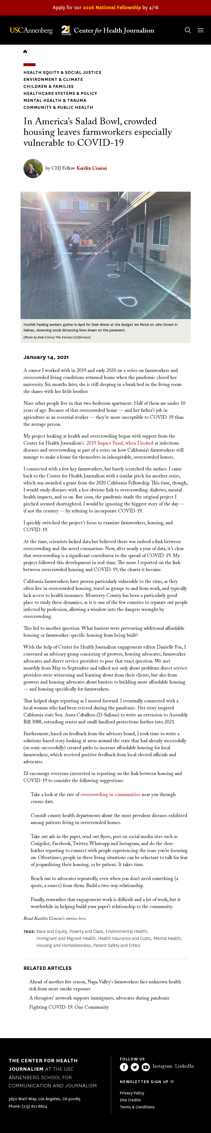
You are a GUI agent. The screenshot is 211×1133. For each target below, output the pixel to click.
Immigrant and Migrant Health (65, 938)
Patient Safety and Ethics (116, 945)
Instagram (162, 1066)
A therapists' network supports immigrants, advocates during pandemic (99, 998)
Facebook (124, 1067)
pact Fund (113, 443)
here (81, 918)
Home (25, 51)
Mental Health (167, 938)
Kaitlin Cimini (92, 168)
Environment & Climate (53, 79)
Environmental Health (126, 931)
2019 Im (95, 443)
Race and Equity (51, 931)
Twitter (135, 1067)
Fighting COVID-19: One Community (69, 1007)
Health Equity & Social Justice (62, 72)
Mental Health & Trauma (55, 100)
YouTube (146, 1067)
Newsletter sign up (144, 1081)
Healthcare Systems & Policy (60, 93)
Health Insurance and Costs (124, 938)
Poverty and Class (86, 931)
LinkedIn (184, 1066)
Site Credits (130, 1100)
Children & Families (48, 86)
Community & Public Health (58, 107)
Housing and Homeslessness (63, 945)
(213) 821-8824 (34, 1106)
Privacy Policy (132, 1093)
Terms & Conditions (137, 1107)
